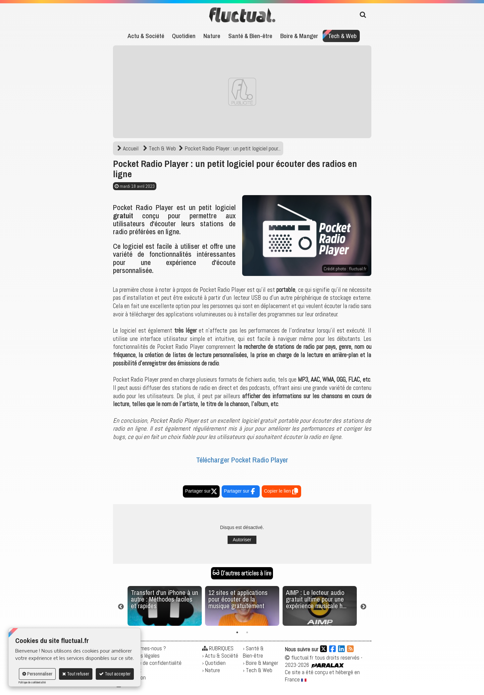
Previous (121, 607)
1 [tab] (237, 632)
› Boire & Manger (260, 663)
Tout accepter (115, 674)
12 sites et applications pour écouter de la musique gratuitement (238, 599)
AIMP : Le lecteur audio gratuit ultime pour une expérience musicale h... (316, 599)
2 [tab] (247, 632)
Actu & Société (146, 35)
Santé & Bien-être (250, 35)
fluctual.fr (357, 269)
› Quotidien (214, 663)
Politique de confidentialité (32, 682)
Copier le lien (281, 492)
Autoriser (242, 539)
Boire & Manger (299, 35)
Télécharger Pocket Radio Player (242, 460)
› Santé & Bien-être (253, 652)
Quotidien (183, 35)
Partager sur (201, 491)
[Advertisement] (242, 91)
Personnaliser (37, 674)
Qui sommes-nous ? (144, 648)
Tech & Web (342, 35)
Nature (211, 35)
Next (363, 607)
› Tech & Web (257, 670)
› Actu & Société (220, 655)
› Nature (211, 670)
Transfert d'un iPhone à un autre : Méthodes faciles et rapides (164, 599)
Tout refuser (75, 674)
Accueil (128, 148)
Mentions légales (141, 655)
